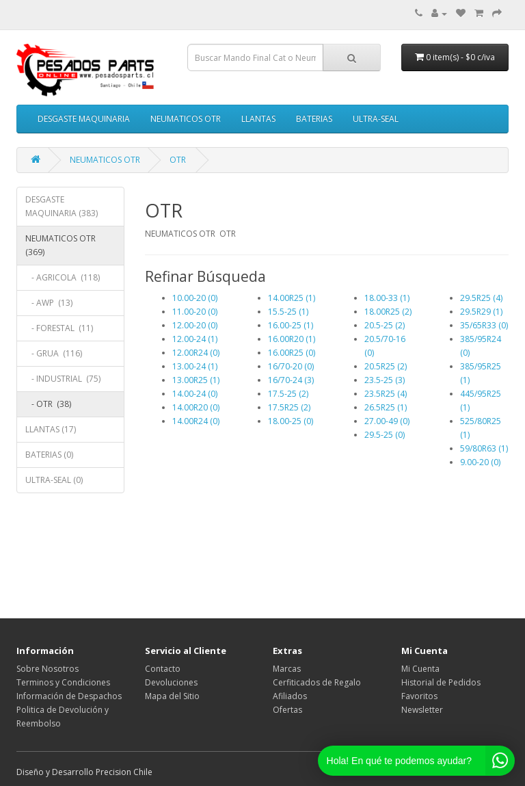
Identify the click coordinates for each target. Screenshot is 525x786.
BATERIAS (314, 119)
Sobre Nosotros (47, 668)
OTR (179, 160)
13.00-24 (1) (194, 366)
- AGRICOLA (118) (62, 277)
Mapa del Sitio (172, 696)
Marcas (287, 668)
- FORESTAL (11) (59, 328)
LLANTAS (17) (50, 429)
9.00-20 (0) (480, 462)
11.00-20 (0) (194, 311)
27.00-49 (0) (386, 421)
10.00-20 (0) (194, 298)
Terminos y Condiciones (63, 682)
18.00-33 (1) (386, 298)
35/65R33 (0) (484, 325)
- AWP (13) (48, 303)
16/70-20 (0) (291, 366)
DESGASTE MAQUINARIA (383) (61, 206)
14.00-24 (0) (194, 393)
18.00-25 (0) (290, 421)
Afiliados (290, 696)
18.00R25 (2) (388, 311)
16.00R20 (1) (291, 339)
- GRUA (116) (53, 353)
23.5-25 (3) (384, 380)
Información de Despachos (69, 696)
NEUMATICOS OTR (185, 119)
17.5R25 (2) (289, 407)
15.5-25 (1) (288, 311)
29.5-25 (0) (384, 435)
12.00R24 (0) (195, 352)
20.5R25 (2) (385, 366)
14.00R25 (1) (291, 298)
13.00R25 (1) (195, 380)
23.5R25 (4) (385, 393)
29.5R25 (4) (481, 298)
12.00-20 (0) (194, 325)
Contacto (162, 668)
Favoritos (419, 696)
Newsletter (422, 710)
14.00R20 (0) (195, 407)
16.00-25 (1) (290, 325)
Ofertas (287, 710)
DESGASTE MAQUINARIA (84, 119)
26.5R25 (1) (385, 407)
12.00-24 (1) (194, 339)
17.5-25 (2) (288, 393)
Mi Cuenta (420, 668)
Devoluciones (171, 682)
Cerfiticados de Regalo (317, 682)
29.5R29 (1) (481, 311)
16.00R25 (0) (291, 352)
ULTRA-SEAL (376, 119)
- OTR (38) (48, 404)
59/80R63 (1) (484, 448)
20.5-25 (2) (384, 325)
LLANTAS (258, 119)
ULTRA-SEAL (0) (54, 480)
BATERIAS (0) (49, 454)
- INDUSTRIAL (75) (62, 378)
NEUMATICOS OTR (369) (60, 245)
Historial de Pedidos (441, 682)
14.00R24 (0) (195, 421)
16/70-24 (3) (291, 380)
